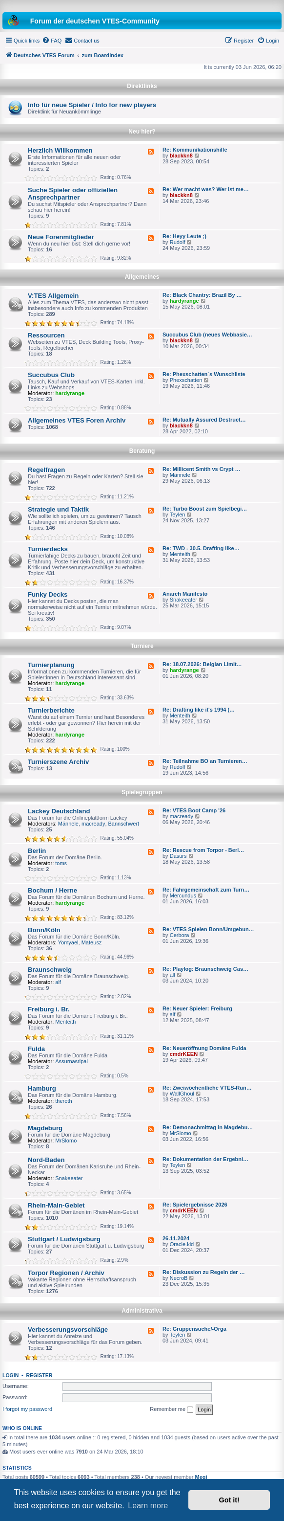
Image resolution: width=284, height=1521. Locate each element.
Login (10, 1375)
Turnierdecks (48, 549)
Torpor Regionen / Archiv (66, 1272)
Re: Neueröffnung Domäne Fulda (204, 1048)
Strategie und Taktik (58, 509)
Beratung (142, 450)
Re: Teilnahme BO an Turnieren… (204, 761)
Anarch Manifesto (184, 594)
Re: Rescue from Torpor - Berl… (203, 850)
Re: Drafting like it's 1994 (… (198, 710)
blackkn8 (181, 155)
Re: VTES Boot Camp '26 (193, 810)
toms (61, 863)
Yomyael (68, 942)
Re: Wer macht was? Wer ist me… (205, 189)
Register (39, 1375)
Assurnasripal (71, 1061)
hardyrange (184, 301)
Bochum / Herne (52, 890)
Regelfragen (46, 469)
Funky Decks (47, 594)
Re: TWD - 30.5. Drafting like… (201, 548)
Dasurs (178, 856)
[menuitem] (51, 40)
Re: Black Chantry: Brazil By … (202, 295)
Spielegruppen (142, 792)
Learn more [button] (148, 1505)
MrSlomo (66, 1140)
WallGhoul (182, 1093)
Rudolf (177, 242)
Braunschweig (50, 969)
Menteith (180, 554)
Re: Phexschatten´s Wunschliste (203, 374)
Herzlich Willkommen (60, 150)
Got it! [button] (229, 1500)
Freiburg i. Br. (49, 1009)
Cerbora (179, 935)
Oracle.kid (182, 1244)
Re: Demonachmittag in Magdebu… (207, 1127)
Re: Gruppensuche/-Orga (194, 1329)
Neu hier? (141, 131)
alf (58, 982)
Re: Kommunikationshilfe (194, 150)
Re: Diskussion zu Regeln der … (203, 1272)
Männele (180, 475)
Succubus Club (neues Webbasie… (207, 334)
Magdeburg (45, 1128)
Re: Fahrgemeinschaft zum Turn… (205, 890)
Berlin (37, 850)
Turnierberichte (51, 710)
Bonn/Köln (44, 930)
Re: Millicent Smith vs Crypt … (201, 469)
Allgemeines (142, 276)
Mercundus (183, 895)
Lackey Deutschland (59, 811)
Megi (201, 1477)
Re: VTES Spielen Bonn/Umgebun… (208, 929)
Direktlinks (142, 86)
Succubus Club (51, 375)
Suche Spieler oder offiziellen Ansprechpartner (73, 193)
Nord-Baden (46, 1159)
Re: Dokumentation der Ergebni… (205, 1159)
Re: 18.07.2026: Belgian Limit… (202, 664)
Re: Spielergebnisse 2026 (194, 1205)
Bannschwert (124, 824)
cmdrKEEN (184, 1054)
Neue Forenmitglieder (61, 237)
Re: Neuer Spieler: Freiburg (197, 1008)
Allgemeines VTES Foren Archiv (76, 420)
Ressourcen (46, 335)
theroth (63, 1101)
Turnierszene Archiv (58, 761)
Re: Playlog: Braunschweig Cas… (205, 969)
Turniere (141, 646)
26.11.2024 (175, 1238)
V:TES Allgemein (53, 295)
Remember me (171, 1409)
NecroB (179, 1278)
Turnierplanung (51, 665)
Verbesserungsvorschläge (68, 1329)
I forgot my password (27, 1409)
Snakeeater (183, 600)
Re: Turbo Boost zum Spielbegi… (204, 509)
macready (93, 824)
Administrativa (142, 1310)
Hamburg (42, 1088)
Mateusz (91, 942)
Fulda (36, 1048)
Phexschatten (186, 380)
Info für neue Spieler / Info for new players (92, 105)
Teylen (177, 514)
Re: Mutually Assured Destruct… (204, 420)
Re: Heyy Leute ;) (184, 236)
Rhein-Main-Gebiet (56, 1205)
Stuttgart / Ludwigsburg (64, 1239)
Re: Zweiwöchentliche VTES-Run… (207, 1088)
